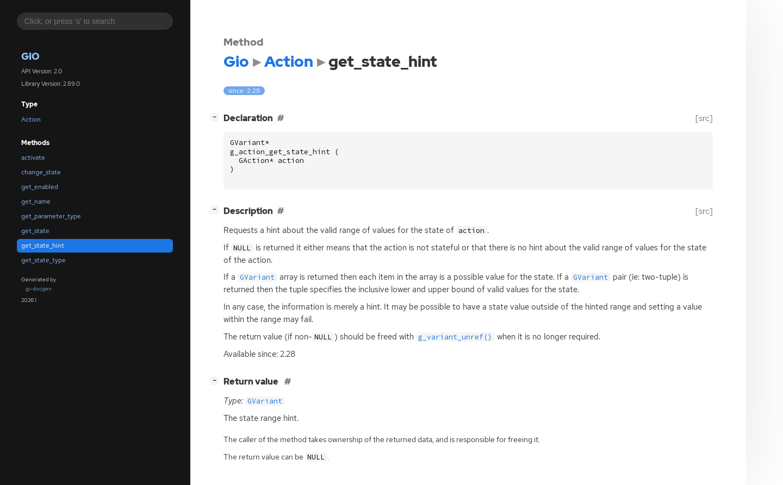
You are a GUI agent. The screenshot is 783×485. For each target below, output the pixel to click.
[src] (704, 118)
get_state (35, 230)
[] (216, 117)
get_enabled (39, 186)
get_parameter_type (51, 216)
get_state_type (43, 260)
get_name (36, 201)
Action (31, 119)
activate (33, 157)
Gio (30, 56)
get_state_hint (42, 245)
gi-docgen (39, 288)
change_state (41, 172)
